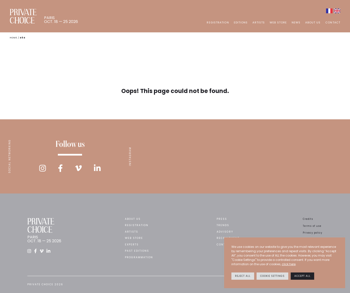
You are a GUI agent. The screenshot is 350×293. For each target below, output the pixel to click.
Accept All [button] (302, 276)
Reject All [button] (243, 276)
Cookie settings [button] (272, 276)
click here (289, 264)
